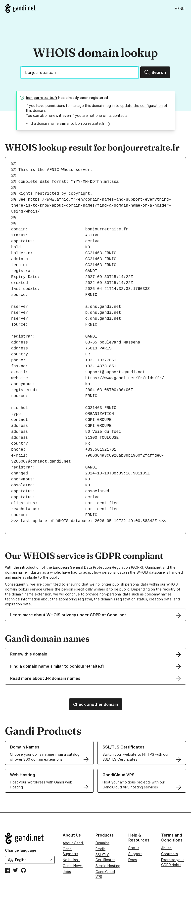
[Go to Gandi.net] (20, 8)
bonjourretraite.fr (41, 97)
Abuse (166, 848)
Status (133, 848)
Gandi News (73, 866)
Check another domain (95, 704)
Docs (132, 860)
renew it (54, 115)
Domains (102, 843)
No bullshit (71, 860)
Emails (100, 849)
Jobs (67, 872)
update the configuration (141, 105)
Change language (20, 850)
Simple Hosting (108, 866)
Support (135, 854)
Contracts (169, 854)
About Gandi (73, 843)
